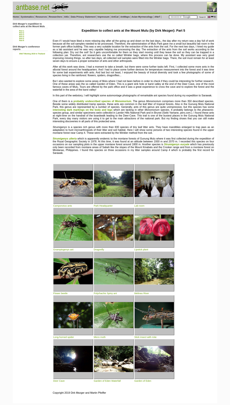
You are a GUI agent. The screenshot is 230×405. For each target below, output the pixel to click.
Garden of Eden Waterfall (114, 379)
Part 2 (21, 33)
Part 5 (21, 38)
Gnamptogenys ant (73, 248)
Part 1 (21, 31)
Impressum (103, 16)
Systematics (27, 16)
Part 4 (21, 37)
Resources (41, 16)
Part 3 (21, 35)
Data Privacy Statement (83, 16)
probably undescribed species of (102, 101)
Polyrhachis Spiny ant (114, 292)
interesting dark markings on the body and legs (82, 109)
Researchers (55, 16)
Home (16, 16)
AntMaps (125, 16)
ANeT (157, 16)
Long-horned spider (73, 335)
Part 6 (21, 40)
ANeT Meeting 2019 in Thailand (32, 54)
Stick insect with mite (154, 335)
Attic (66, 16)
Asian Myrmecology (142, 16)
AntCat (115, 16)
